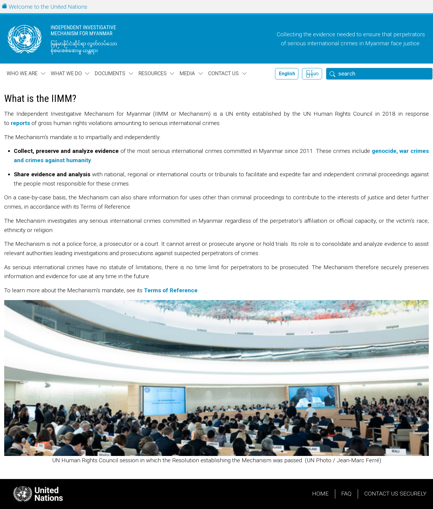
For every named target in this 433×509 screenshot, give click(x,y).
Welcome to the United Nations (48, 6)
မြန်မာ (312, 73)
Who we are (22, 73)
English (287, 73)
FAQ (346, 493)
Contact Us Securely (395, 493)
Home (320, 493)
